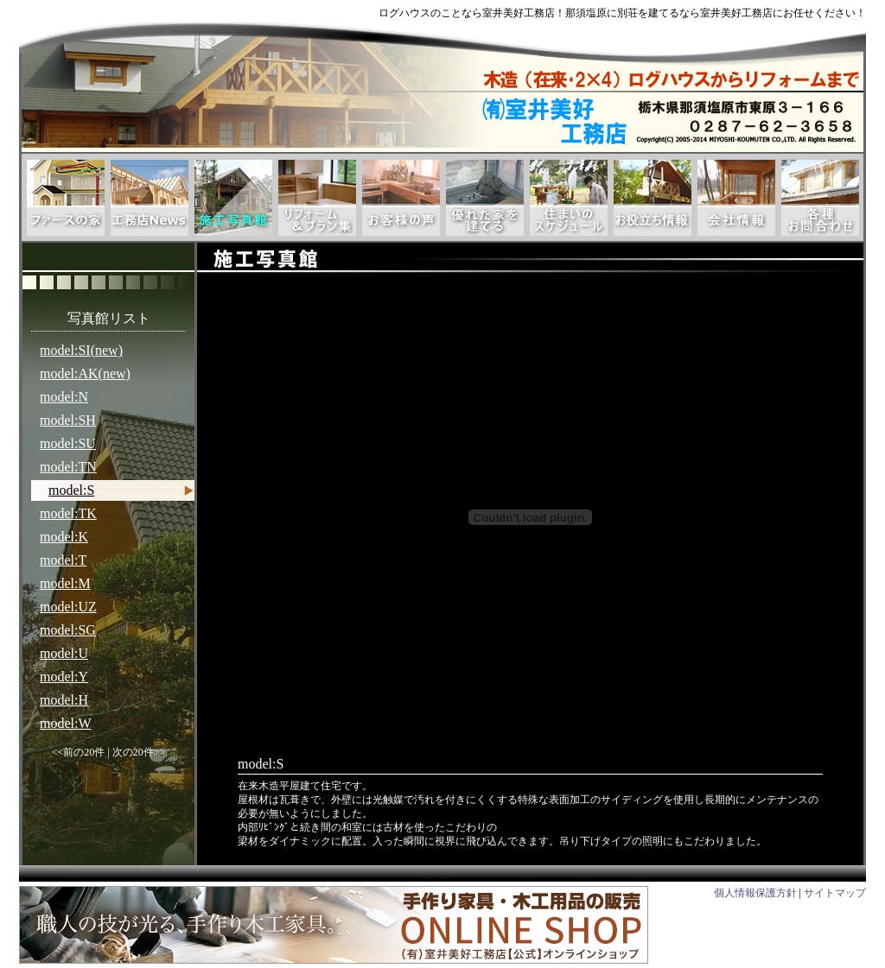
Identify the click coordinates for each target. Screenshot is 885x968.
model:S (71, 490)
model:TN (68, 466)
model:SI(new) (81, 350)
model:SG (68, 630)
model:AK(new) (85, 373)
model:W (66, 723)
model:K (64, 536)
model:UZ (68, 606)
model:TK (68, 513)
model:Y (64, 676)
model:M (65, 583)
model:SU (68, 443)
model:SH (68, 420)
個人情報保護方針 (755, 893)
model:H (64, 700)
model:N (64, 396)
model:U (64, 653)
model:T (63, 560)
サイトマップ (835, 893)
